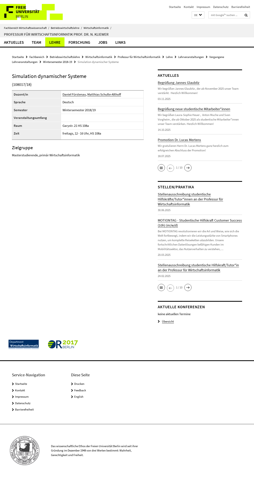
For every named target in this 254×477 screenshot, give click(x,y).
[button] (198, 15)
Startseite (175, 7)
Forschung (79, 42)
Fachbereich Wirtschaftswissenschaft (26, 28)
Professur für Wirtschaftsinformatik (139, 57)
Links (120, 42)
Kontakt (189, 7)
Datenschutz (220, 7)
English (78, 396)
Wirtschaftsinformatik (97, 28)
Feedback (80, 390)
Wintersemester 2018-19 (57, 62)
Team (36, 42)
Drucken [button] (79, 384)
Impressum (203, 7)
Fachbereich (36, 57)
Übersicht (166, 321)
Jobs (102, 42)
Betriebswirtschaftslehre (66, 28)
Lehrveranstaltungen (191, 57)
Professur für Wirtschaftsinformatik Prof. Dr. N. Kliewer (56, 34)
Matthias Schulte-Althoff (104, 94)
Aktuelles (14, 42)
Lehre (55, 42)
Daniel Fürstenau (74, 94)
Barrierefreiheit (240, 7)
